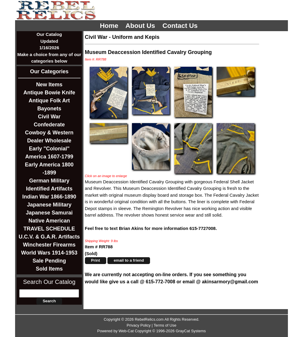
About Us (141, 25)
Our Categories (49, 71)
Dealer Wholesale (49, 141)
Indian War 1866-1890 (49, 197)
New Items (49, 85)
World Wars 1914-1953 (49, 253)
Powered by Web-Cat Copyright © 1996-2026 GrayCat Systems (151, 331)
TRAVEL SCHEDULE (49, 229)
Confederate (49, 125)
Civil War (49, 117)
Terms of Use (165, 325)
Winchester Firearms (49, 245)
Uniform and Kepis (135, 37)
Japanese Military (49, 205)
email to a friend (129, 260)
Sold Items (49, 269)
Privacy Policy (139, 325)
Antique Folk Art (49, 101)
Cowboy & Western (49, 133)
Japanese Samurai (49, 213)
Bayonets (49, 109)
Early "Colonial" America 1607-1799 (49, 153)
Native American (49, 221)
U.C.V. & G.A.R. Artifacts (49, 237)
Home (110, 25)
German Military (49, 181)
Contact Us (180, 25)
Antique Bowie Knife (49, 93)
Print (95, 260)
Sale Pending (49, 261)
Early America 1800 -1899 (49, 169)
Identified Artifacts (49, 189)
